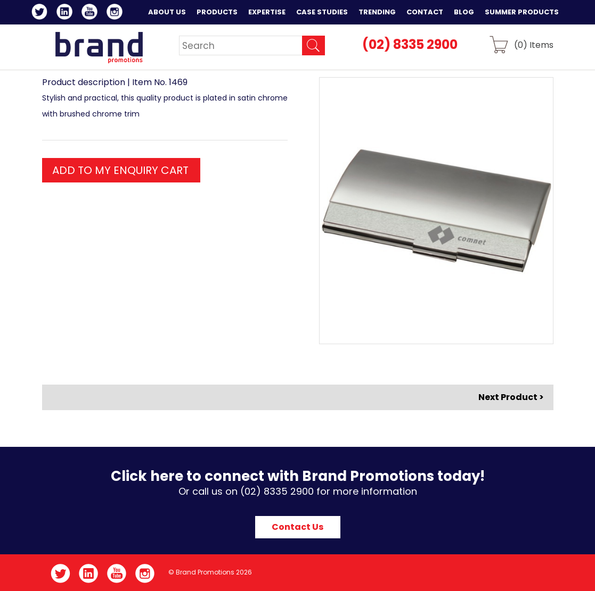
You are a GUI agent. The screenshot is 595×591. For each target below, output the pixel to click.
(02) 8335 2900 (410, 44)
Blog (464, 12)
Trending (377, 12)
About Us (167, 12)
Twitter (41, 13)
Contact (424, 12)
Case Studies (322, 12)
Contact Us (297, 527)
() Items (533, 44)
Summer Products (522, 12)
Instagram (116, 13)
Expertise (267, 12)
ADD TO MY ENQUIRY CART (120, 170)
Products (217, 12)
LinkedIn (66, 13)
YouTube (91, 13)
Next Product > (511, 397)
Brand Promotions (99, 47)
